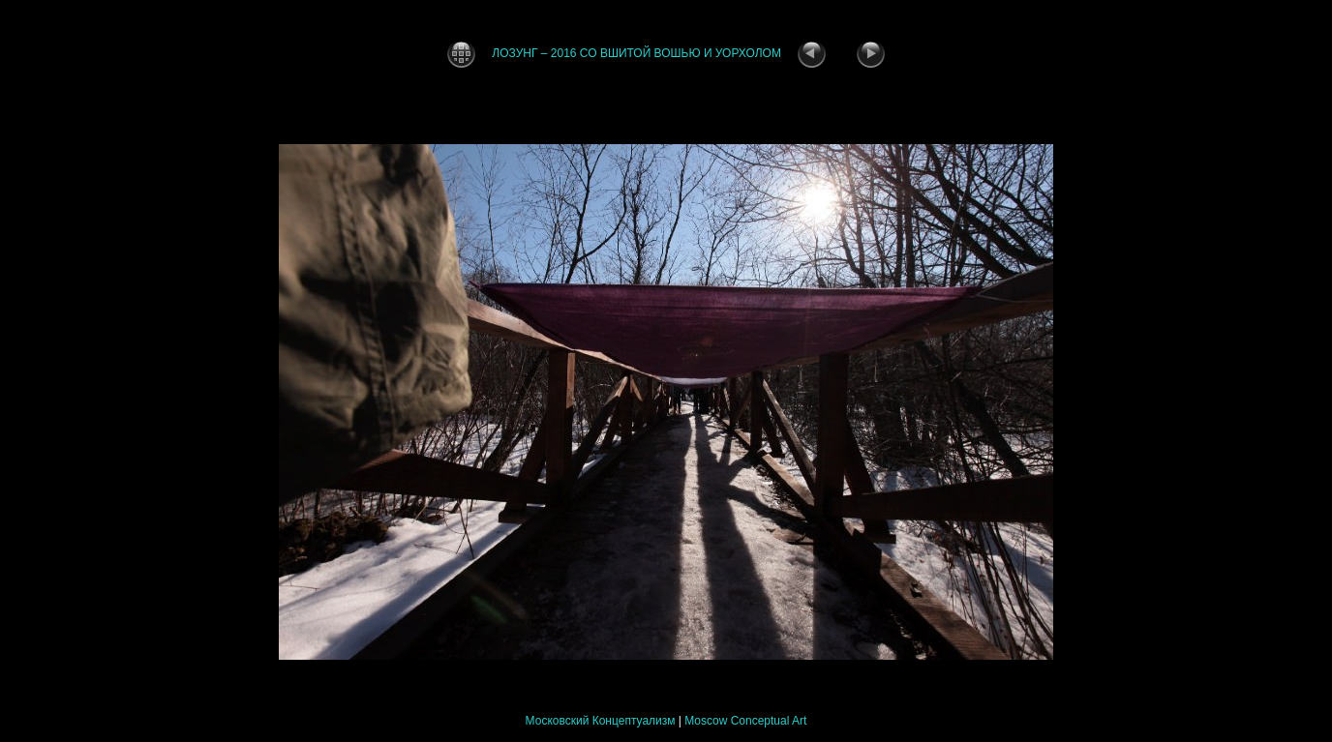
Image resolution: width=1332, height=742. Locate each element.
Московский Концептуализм (601, 720)
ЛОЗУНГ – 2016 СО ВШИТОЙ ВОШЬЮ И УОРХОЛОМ (636, 53)
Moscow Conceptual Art (745, 720)
